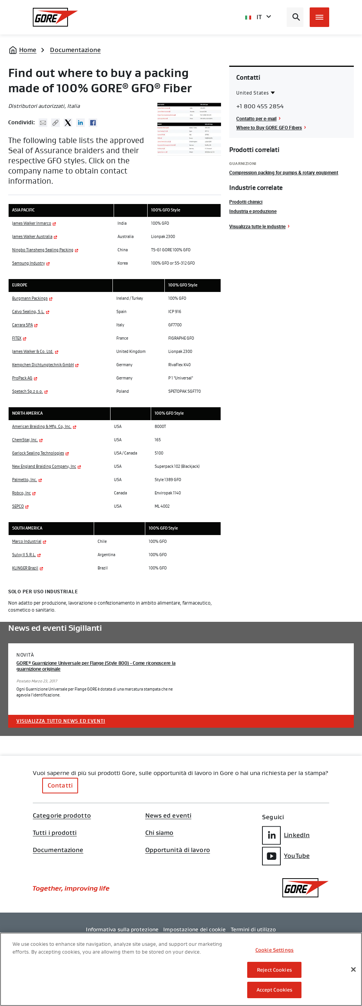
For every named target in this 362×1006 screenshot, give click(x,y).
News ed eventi (168, 816)
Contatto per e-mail (256, 118)
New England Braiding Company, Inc (44, 467)
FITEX (16, 338)
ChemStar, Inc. (25, 440)
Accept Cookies (275, 990)
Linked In (80, 122)
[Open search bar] (295, 17)
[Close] (353, 969)
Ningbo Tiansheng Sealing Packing (42, 250)
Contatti (60, 785)
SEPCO (18, 506)
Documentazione (75, 50)
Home (27, 50)
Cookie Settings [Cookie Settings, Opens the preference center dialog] (274, 950)
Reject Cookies (274, 970)
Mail (43, 122)
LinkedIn (286, 835)
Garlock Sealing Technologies (38, 453)
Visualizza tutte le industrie (257, 226)
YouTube (286, 856)
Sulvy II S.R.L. (24, 555)
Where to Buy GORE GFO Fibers (269, 127)
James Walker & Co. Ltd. (32, 352)
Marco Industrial (26, 542)
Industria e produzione (252, 211)
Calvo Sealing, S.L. (28, 312)
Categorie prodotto (62, 816)
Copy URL (55, 122)
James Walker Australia (32, 237)
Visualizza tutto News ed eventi (60, 721)
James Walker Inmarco (31, 224)
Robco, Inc (21, 493)
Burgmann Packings (30, 299)
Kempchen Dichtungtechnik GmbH (43, 365)
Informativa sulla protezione (122, 929)
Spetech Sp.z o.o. (27, 392)
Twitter (68, 122)
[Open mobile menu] (319, 17)
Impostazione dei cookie (194, 929)
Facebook (93, 122)
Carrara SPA (22, 325)
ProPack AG (22, 378)
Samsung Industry (28, 263)
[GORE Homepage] (55, 17)
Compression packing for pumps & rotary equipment (283, 172)
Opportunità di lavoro (177, 850)
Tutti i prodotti (55, 833)
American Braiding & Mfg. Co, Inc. (41, 427)
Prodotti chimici (245, 202)
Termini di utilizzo (253, 929)
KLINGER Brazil (25, 568)
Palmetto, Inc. (24, 480)
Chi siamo (159, 833)
